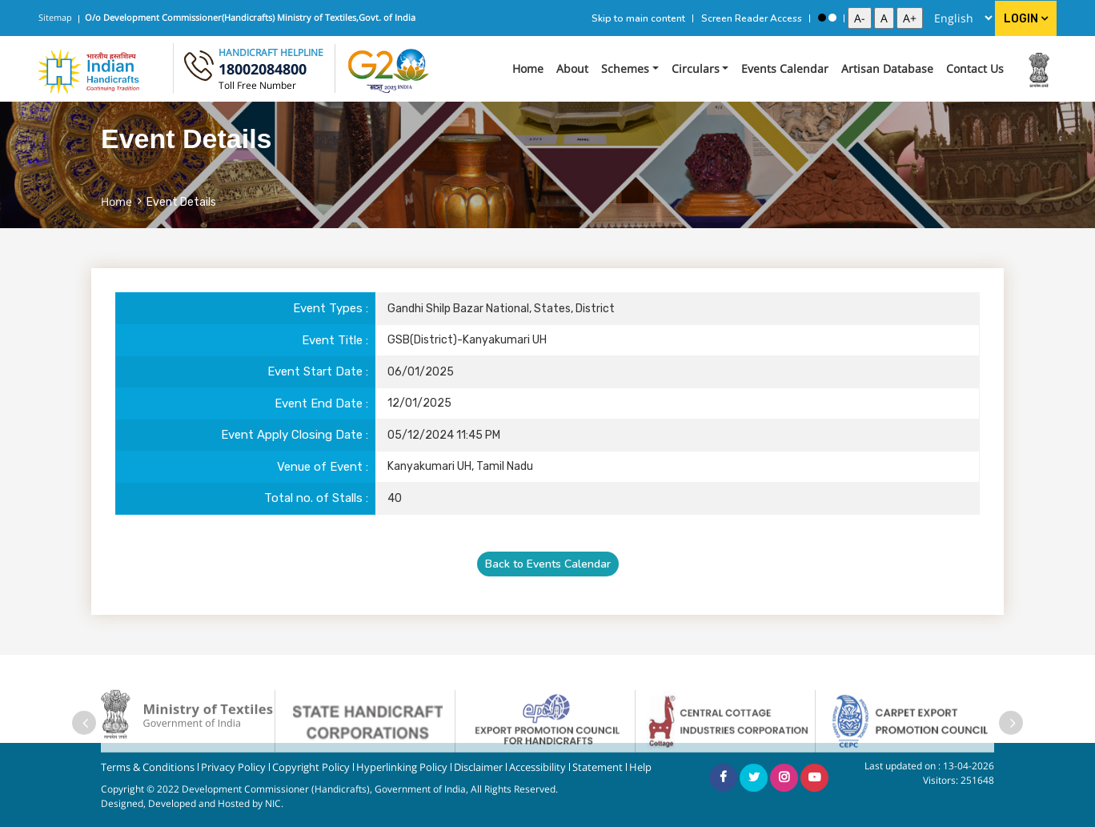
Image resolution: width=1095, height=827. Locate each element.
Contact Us (975, 68)
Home (527, 68)
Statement (597, 767)
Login (1026, 19)
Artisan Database (887, 68)
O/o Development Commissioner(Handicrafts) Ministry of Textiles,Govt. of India (250, 17)
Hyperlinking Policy (401, 767)
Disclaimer (478, 767)
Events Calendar (784, 68)
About (572, 68)
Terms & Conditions (148, 767)
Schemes (625, 68)
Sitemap (55, 17)
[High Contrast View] (822, 18)
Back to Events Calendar (548, 564)
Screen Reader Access (751, 18)
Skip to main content (638, 18)
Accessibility (537, 767)
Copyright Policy (311, 767)
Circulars (696, 68)
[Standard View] (832, 18)
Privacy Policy (233, 767)
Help (640, 767)
